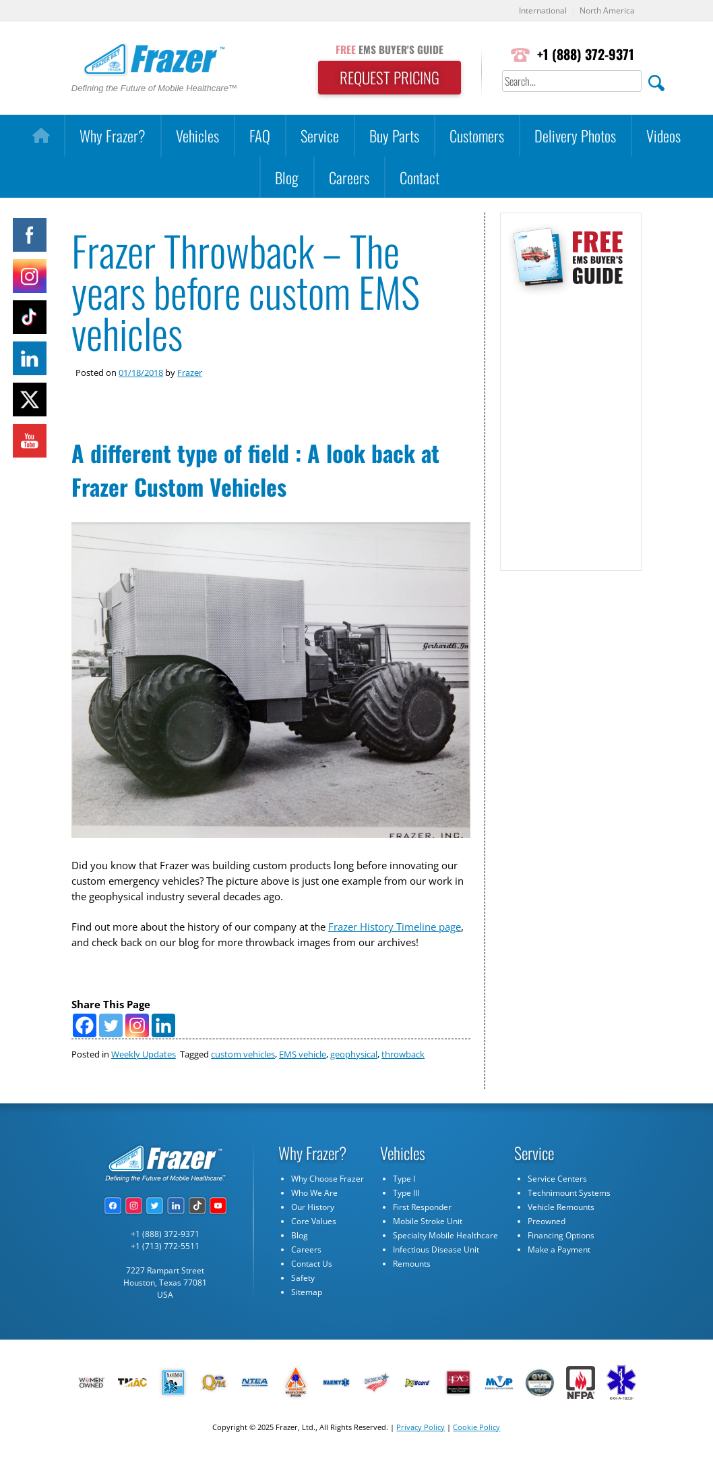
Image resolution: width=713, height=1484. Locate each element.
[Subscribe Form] (570, 427)
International (537, 11)
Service (320, 136)
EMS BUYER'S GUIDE (384, 49)
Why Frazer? (113, 136)
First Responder (422, 1232)
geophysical (353, 1079)
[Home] (41, 136)
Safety (303, 1303)
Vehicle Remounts (561, 1232)
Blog (287, 177)
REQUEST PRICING (385, 78)
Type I (404, 1204)
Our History (312, 1232)
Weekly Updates (143, 1079)
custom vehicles (243, 1079)
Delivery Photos (575, 136)
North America (605, 11)
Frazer (189, 373)
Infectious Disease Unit (436, 1275)
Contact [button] (419, 177)
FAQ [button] (259, 136)
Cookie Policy (476, 1452)
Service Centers (557, 1204)
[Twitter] (111, 1050)
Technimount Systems (569, 1218)
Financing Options (561, 1261)
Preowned (546, 1247)
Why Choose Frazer (327, 1204)
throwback (403, 1079)
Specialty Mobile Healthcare (445, 1261)
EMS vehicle (302, 1079)
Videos (663, 136)
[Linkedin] (163, 1050)
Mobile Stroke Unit (427, 1247)
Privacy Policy (420, 1452)
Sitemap (306, 1317)
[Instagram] (137, 1050)
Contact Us (311, 1289)
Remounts (412, 1289)
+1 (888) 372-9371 (584, 55)
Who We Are (314, 1218)
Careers (349, 177)
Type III (406, 1218)
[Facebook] (84, 1050)
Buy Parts (394, 136)
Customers (477, 136)
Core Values (313, 1247)
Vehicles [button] (197, 136)
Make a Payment (559, 1275)
